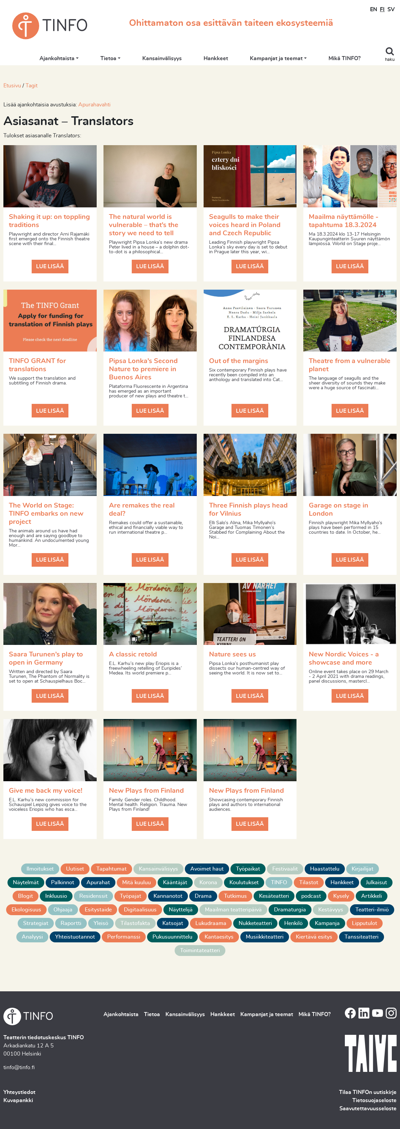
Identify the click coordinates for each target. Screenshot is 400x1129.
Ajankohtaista (57, 58)
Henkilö (293, 923)
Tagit (31, 85)
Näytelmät (26, 882)
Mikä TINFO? (345, 58)
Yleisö (101, 923)
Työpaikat (248, 869)
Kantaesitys (219, 937)
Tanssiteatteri (362, 937)
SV (391, 9)
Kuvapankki (18, 1100)
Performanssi (123, 937)
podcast (311, 896)
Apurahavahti (94, 104)
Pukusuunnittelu (172, 937)
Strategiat (35, 923)
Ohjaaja (63, 909)
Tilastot (308, 882)
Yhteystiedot (19, 1092)
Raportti (71, 923)
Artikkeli (371, 896)
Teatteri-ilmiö (372, 909)
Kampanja (327, 923)
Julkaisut (376, 882)
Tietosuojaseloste (374, 1100)
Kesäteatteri (274, 896)
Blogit (25, 896)
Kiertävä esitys (314, 937)
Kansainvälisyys (162, 58)
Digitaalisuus (140, 909)
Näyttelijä (181, 909)
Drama (203, 896)
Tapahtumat (111, 869)
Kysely (341, 896)
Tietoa (108, 58)
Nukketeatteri (255, 923)
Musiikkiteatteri (265, 937)
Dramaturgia (290, 909)
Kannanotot (168, 896)
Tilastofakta (135, 923)
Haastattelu (324, 869)
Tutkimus (235, 896)
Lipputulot (364, 923)
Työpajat (130, 896)
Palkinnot (62, 882)
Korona (208, 882)
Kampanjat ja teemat (276, 58)
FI (382, 9)
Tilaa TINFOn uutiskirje (368, 1092)
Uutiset (75, 869)
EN (373, 9)
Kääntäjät (175, 882)
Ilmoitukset (40, 869)
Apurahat (98, 882)
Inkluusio (56, 896)
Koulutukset (244, 882)
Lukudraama (210, 923)
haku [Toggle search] (390, 59)
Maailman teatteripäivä (233, 909)
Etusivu (12, 85)
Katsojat (172, 923)
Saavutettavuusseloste (368, 1108)
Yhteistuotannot (75, 937)
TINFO (279, 882)
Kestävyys (330, 909)
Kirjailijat (362, 869)
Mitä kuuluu (136, 882)
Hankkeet (216, 58)
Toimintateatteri (200, 950)
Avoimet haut (207, 869)
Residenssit (93, 896)
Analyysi (32, 937)
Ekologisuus (26, 909)
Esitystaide (98, 909)
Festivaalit (285, 869)
